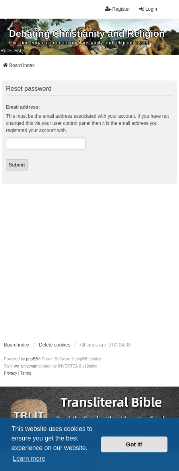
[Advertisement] (74, 262)
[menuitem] (10, 373)
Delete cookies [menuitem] (54, 345)
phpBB (32, 359)
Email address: (23, 107)
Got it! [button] (134, 444)
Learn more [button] (29, 458)
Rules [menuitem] (6, 51)
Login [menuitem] (147, 9)
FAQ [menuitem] (19, 51)
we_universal (25, 366)
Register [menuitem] (117, 9)
